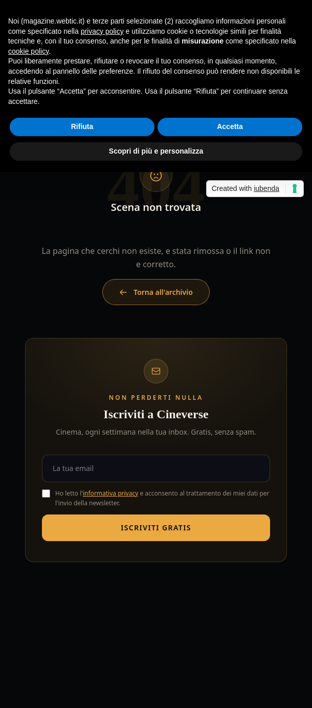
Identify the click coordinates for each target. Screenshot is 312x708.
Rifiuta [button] (82, 126)
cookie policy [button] (28, 51)
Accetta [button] (230, 126)
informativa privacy (110, 493)
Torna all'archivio (156, 292)
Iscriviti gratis (156, 527)
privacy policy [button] (102, 31)
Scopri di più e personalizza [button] (156, 151)
